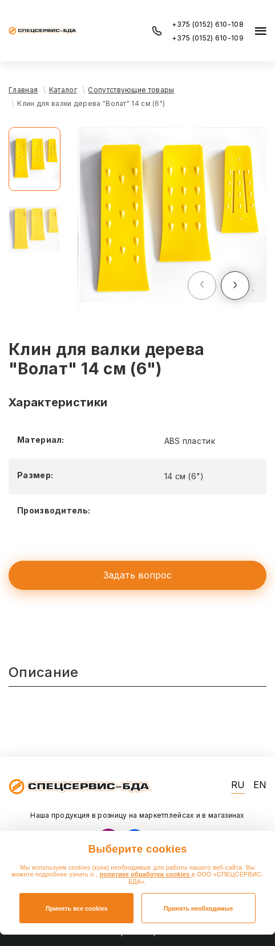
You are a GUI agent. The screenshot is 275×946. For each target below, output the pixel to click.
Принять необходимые (198, 908)
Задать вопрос (137, 575)
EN (259, 785)
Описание (43, 672)
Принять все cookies (77, 908)
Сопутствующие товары (131, 89)
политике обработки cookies (146, 874)
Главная (23, 89)
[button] (202, 285)
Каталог (63, 89)
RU (238, 785)
